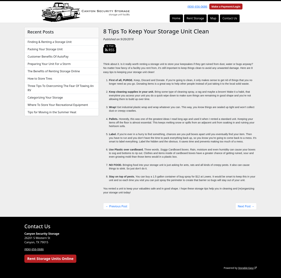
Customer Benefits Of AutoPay (48, 56)
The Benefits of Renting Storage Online (54, 71)
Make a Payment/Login (225, 6)
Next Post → (246, 206)
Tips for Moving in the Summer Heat (52, 112)
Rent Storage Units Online (50, 258)
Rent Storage (195, 18)
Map (213, 18)
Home (176, 18)
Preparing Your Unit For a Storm (49, 64)
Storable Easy (247, 267)
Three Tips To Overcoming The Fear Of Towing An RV (61, 88)
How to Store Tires (40, 79)
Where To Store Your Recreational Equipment (58, 105)
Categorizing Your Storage (45, 97)
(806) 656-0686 (197, 7)
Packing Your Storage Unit (45, 49)
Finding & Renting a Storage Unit (50, 42)
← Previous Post (116, 206)
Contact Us (229, 18)
